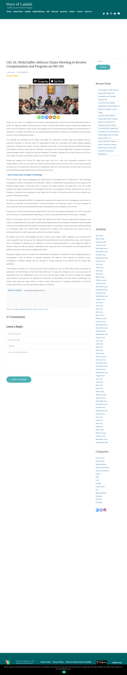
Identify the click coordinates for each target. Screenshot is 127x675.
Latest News (100, 487)
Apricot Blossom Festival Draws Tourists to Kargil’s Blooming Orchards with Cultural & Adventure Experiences (107, 147)
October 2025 (101, 255)
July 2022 (99, 379)
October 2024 (101, 293)
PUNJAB (99, 502)
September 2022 (102, 372)
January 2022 (100, 398)
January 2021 (100, 436)
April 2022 (99, 388)
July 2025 (99, 264)
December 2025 (101, 248)
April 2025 (99, 274)
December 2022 (101, 363)
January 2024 (101, 322)
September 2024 (102, 296)
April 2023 (99, 350)
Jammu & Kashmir (102, 471)
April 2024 (99, 312)
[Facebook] (46, 117)
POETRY (99, 499)
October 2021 (100, 407)
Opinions (99, 496)
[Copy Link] (58, 117)
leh (97, 490)
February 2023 (101, 357)
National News (101, 493)
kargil (98, 474)
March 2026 (100, 239)
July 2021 (99, 417)
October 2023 (101, 331)
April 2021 (99, 427)
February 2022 (101, 395)
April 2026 (99, 236)
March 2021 (100, 430)
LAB (97, 480)
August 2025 (100, 261)
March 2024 (100, 315)
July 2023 (99, 341)
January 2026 (101, 245)
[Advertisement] (63, 35)
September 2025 (102, 258)
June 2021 (99, 420)
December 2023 (101, 325)
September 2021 (102, 411)
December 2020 (101, 439)
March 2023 (100, 353)
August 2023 (100, 337)
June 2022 (99, 382)
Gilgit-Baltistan (101, 464)
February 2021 (101, 433)
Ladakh (98, 483)
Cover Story (100, 458)
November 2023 (102, 328)
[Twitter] (43, 117)
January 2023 (101, 360)
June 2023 (99, 344)
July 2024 (99, 302)
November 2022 (101, 366)
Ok (64, 672)
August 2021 (100, 414)
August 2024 (100, 299)
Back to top (117, 663)
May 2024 (99, 309)
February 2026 (101, 242)
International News (102, 467)
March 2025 (100, 277)
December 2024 (101, 287)
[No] (125, 670)
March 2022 (100, 392)
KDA (97, 477)
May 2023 (99, 347)
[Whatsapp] (39, 117)
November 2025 (102, 252)
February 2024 (101, 318)
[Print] (50, 117)
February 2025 (101, 280)
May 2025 (99, 271)
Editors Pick (100, 461)
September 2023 (102, 334)
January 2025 (101, 283)
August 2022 (100, 376)
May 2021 (99, 423)
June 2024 (99, 306)
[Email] (54, 117)
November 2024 (102, 290)
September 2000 (102, 442)
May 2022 (99, 385)
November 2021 (101, 404)
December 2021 (101, 401)
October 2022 (101, 369)
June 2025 (99, 267)
